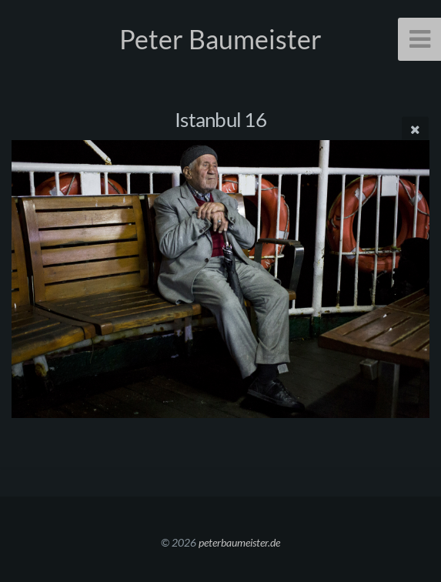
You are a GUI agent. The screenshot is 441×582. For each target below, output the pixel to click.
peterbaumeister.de (239, 542)
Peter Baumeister (220, 39)
